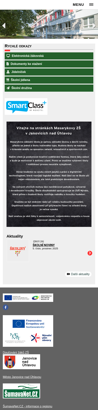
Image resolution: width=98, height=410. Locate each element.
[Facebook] (5, 307)
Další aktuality (80, 274)
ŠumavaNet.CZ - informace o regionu (27, 406)
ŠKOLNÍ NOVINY (44, 245)
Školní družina (19, 88)
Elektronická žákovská (25, 55)
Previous (5, 24)
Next (92, 24)
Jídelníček (16, 72)
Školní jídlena (18, 80)
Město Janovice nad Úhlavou (22, 377)
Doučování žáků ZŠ (16, 352)
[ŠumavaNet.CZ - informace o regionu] (21, 397)
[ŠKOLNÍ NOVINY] (18, 260)
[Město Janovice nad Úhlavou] (21, 368)
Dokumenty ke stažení (24, 63)
